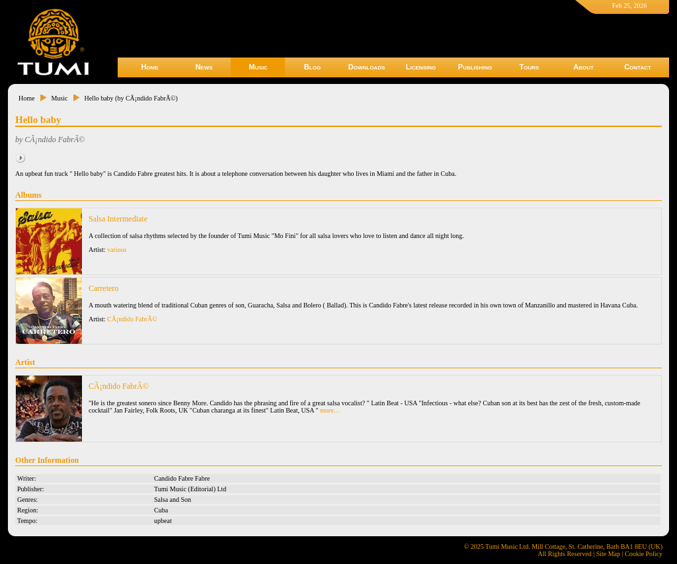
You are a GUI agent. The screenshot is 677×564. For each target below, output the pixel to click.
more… (330, 410)
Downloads (366, 67)
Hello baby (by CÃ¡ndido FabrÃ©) (130, 98)
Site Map (608, 553)
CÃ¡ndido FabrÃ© (132, 319)
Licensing (421, 67)
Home (149, 67)
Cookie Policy (643, 553)
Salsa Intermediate (118, 218)
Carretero (103, 288)
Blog (312, 67)
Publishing (475, 67)
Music (258, 67)
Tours (529, 67)
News (203, 67)
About (583, 67)
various (116, 249)
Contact (637, 67)
